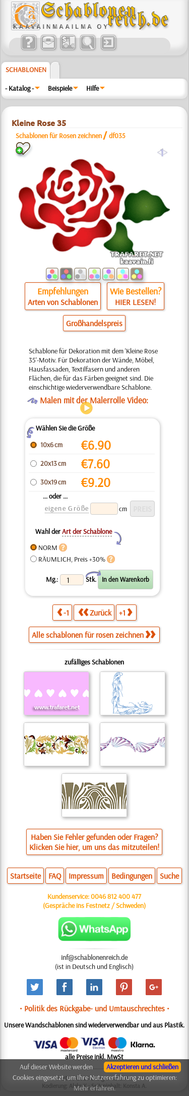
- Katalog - (19, 88)
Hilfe (92, 88)
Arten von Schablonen (63, 302)
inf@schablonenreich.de (94, 957)
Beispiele (60, 88)
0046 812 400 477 (116, 896)
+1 (125, 612)
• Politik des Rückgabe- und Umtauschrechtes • (94, 1008)
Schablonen (26, 69)
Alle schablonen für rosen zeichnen (93, 635)
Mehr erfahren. (94, 1087)
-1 (63, 612)
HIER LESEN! (135, 302)
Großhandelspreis (94, 323)
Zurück (94, 612)
